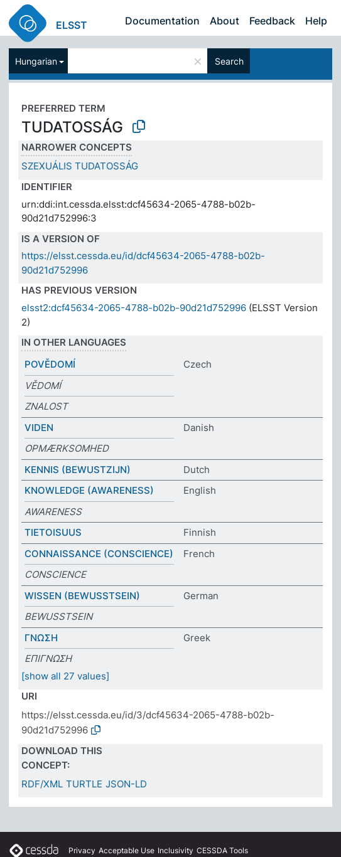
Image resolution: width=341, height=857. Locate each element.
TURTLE (84, 784)
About (224, 20)
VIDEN (38, 428)
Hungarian (36, 61)
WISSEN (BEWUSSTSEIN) (82, 596)
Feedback (272, 20)
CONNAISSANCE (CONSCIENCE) (98, 554)
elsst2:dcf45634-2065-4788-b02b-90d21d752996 (133, 308)
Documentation (162, 20)
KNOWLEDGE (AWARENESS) (89, 490)
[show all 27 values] (65, 676)
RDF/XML (42, 784)
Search (229, 61)
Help (316, 20)
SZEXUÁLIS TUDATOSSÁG (79, 166)
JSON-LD (126, 784)
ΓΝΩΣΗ (41, 638)
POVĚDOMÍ (49, 364)
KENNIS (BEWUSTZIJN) (77, 470)
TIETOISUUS (53, 532)
